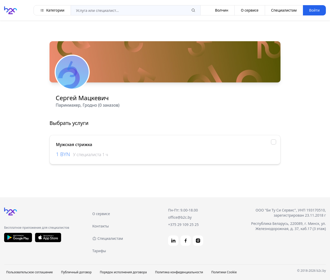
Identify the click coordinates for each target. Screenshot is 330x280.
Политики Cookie (224, 272)
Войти (314, 10)
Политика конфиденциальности (179, 272)
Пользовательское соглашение (29, 272)
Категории (52, 10)
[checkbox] (273, 142)
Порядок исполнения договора (123, 272)
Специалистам (284, 10)
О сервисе (249, 10)
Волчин (217, 10)
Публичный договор (76, 272)
